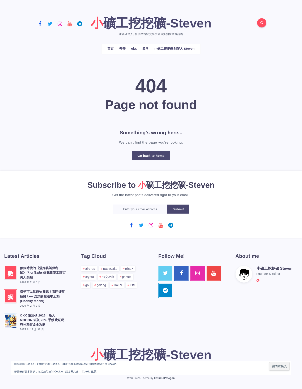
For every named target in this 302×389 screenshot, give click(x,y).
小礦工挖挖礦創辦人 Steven (174, 48)
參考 (145, 48)
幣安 (122, 48)
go (87, 285)
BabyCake (110, 268)
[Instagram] (60, 23)
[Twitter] (50, 23)
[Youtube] (70, 23)
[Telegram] (80, 23)
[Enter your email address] (140, 209)
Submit (178, 209)
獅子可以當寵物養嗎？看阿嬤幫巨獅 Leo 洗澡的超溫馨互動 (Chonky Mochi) (42, 296)
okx (134, 48)
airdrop (90, 268)
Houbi (118, 285)
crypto (89, 277)
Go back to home (150, 155)
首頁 (110, 48)
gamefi (126, 277)
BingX (129, 268)
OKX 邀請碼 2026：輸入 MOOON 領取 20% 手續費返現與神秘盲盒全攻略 (42, 320)
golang (101, 285)
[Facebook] (40, 23)
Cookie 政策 (89, 371)
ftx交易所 (108, 277)
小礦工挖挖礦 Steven (274, 268)
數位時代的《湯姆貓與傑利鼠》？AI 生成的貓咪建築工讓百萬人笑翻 (43, 272)
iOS (132, 285)
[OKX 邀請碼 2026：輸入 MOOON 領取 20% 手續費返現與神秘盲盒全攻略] (10, 320)
